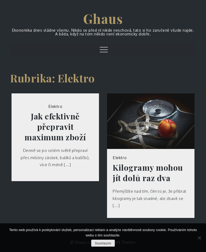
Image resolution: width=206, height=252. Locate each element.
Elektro (55, 106)
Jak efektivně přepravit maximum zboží (55, 127)
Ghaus (103, 18)
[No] (199, 237)
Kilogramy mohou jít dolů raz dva (148, 172)
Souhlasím (103, 243)
